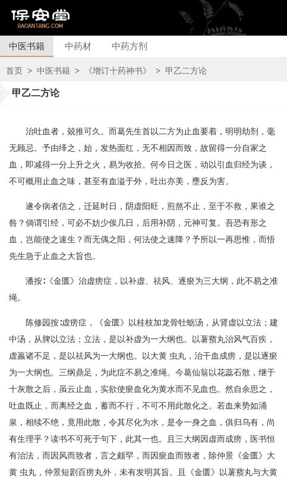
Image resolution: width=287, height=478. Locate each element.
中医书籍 (27, 46)
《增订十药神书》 (117, 70)
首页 (14, 70)
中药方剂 (129, 46)
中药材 (78, 46)
